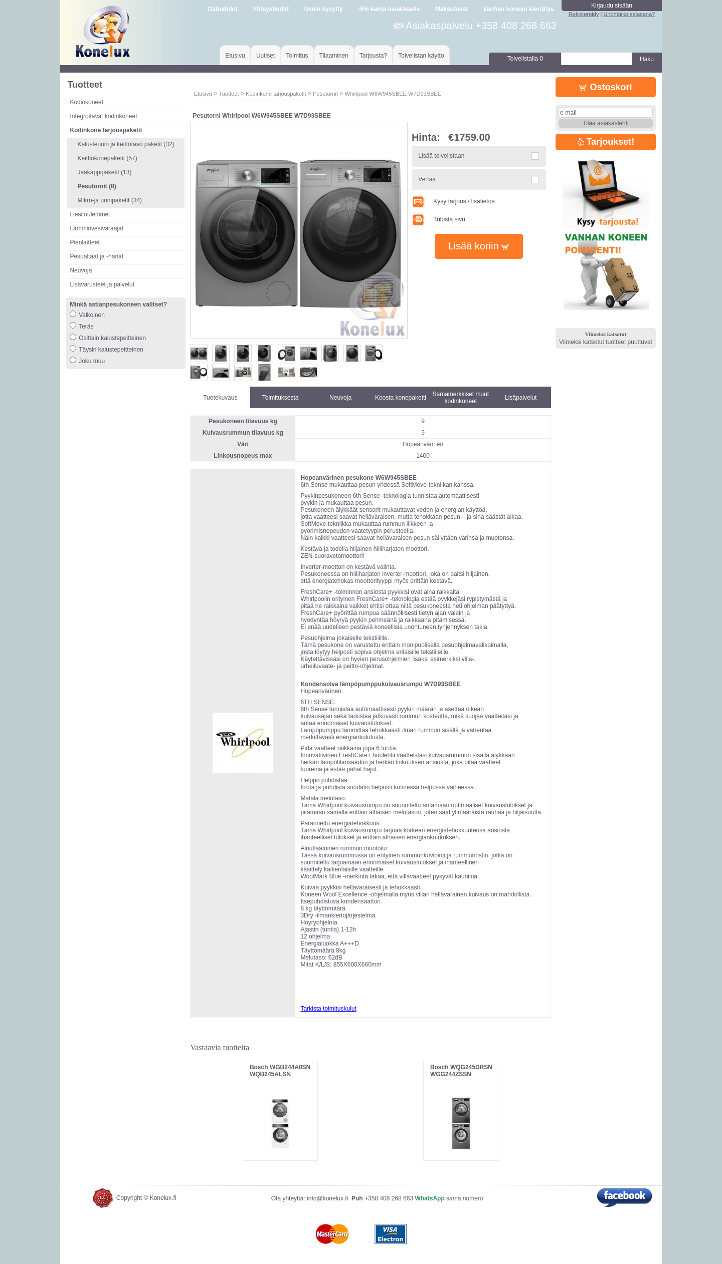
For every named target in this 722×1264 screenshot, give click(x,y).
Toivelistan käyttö (421, 55)
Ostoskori (605, 87)
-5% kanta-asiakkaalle (389, 9)
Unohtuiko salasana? (629, 14)
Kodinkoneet (86, 102)
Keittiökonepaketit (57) (107, 158)
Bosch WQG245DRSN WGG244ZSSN (461, 1071)
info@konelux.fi (327, 1198)
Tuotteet (229, 94)
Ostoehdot (223, 9)
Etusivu (235, 55)
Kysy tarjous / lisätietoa (453, 201)
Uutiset (265, 55)
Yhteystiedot (271, 9)
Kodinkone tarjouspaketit (276, 94)
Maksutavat (451, 9)
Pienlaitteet (84, 242)
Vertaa (427, 179)
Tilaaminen (333, 55)
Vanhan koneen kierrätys (518, 9)
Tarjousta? (373, 55)
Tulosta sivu (438, 219)
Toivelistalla (525, 58)
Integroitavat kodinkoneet (103, 116)
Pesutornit (325, 94)
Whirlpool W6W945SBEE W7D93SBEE (392, 94)
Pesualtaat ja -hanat (96, 256)
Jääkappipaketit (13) (104, 172)
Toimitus (297, 55)
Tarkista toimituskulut (328, 1008)
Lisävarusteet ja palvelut (102, 284)
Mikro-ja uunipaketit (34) (109, 200)
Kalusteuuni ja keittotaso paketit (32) (125, 144)
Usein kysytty (323, 9)
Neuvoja (81, 270)
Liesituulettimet (90, 214)
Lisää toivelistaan (441, 155)
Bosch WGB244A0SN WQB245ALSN (280, 1071)
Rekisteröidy (584, 14)
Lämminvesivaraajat (96, 228)
